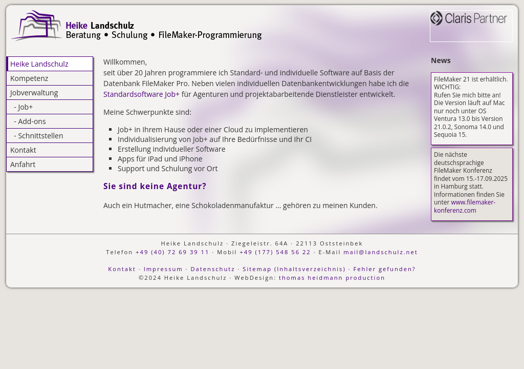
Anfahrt (22, 164)
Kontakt (23, 150)
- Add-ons (28, 121)
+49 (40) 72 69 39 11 (172, 252)
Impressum (163, 269)
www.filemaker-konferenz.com (464, 206)
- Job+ (21, 107)
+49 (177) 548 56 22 (275, 252)
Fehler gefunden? (384, 269)
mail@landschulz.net (380, 252)
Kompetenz (29, 78)
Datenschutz (212, 269)
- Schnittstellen (36, 135)
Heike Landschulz (39, 64)
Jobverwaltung (34, 92)
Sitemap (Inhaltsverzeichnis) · (297, 269)
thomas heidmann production (332, 277)
